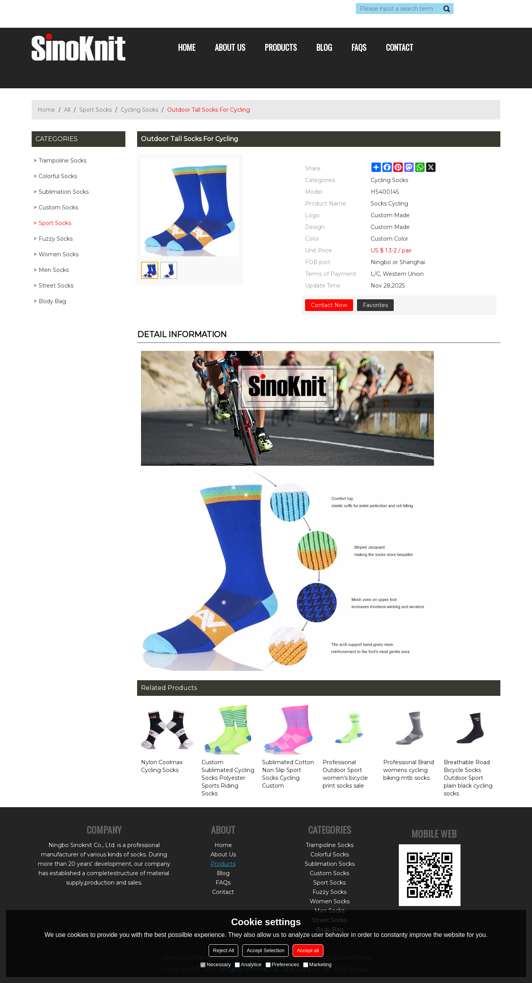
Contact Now (329, 305)
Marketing (317, 964)
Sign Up (103, 8)
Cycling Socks (139, 109)
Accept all (308, 950)
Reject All (223, 950)
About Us (230, 47)
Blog (324, 47)
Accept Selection (265, 950)
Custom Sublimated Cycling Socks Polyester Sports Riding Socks (228, 778)
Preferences (282, 964)
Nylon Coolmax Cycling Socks (161, 766)
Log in (79, 8)
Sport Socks (95, 109)
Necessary (215, 964)
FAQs (359, 47)
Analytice (248, 964)
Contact (399, 47)
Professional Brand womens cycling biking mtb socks (408, 770)
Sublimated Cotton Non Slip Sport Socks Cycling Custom (288, 774)
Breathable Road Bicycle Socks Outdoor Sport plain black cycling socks (468, 778)
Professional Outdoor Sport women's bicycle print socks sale (345, 774)
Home (186, 47)
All (67, 109)
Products (281, 47)
